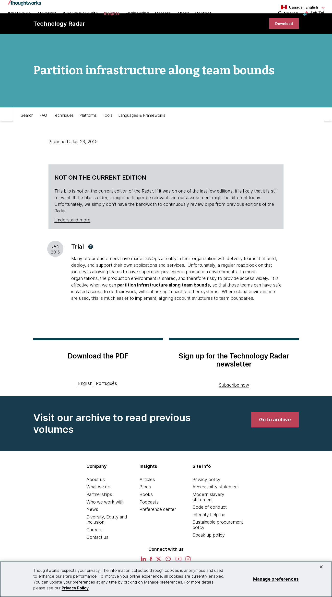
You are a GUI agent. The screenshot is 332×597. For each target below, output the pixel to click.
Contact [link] (203, 20)
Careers (94, 548)
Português (106, 401)
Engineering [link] (137, 20)
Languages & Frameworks (141, 131)
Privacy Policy (75, 588)
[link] (282, 40)
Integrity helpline (208, 533)
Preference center (158, 527)
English (85, 401)
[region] (166, 579)
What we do (98, 505)
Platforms (88, 131)
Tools (107, 131)
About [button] (183, 20)
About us (95, 497)
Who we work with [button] (80, 20)
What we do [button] (19, 20)
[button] (90, 265)
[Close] (321, 567)
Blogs (145, 505)
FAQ (43, 131)
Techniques (63, 131)
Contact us (97, 555)
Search (291, 20)
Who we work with (105, 520)
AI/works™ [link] (47, 20)
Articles (147, 497)
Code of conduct (209, 525)
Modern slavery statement (208, 515)
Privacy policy (206, 497)
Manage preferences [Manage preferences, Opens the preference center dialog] (276, 579)
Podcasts (149, 520)
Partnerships (99, 512)
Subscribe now (234, 403)
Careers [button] (163, 20)
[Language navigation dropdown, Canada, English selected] (297, 7)
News (92, 527)
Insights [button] (111, 20)
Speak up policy (208, 553)
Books (146, 512)
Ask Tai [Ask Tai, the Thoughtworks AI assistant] (317, 19)
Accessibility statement (215, 505)
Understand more (72, 238)
